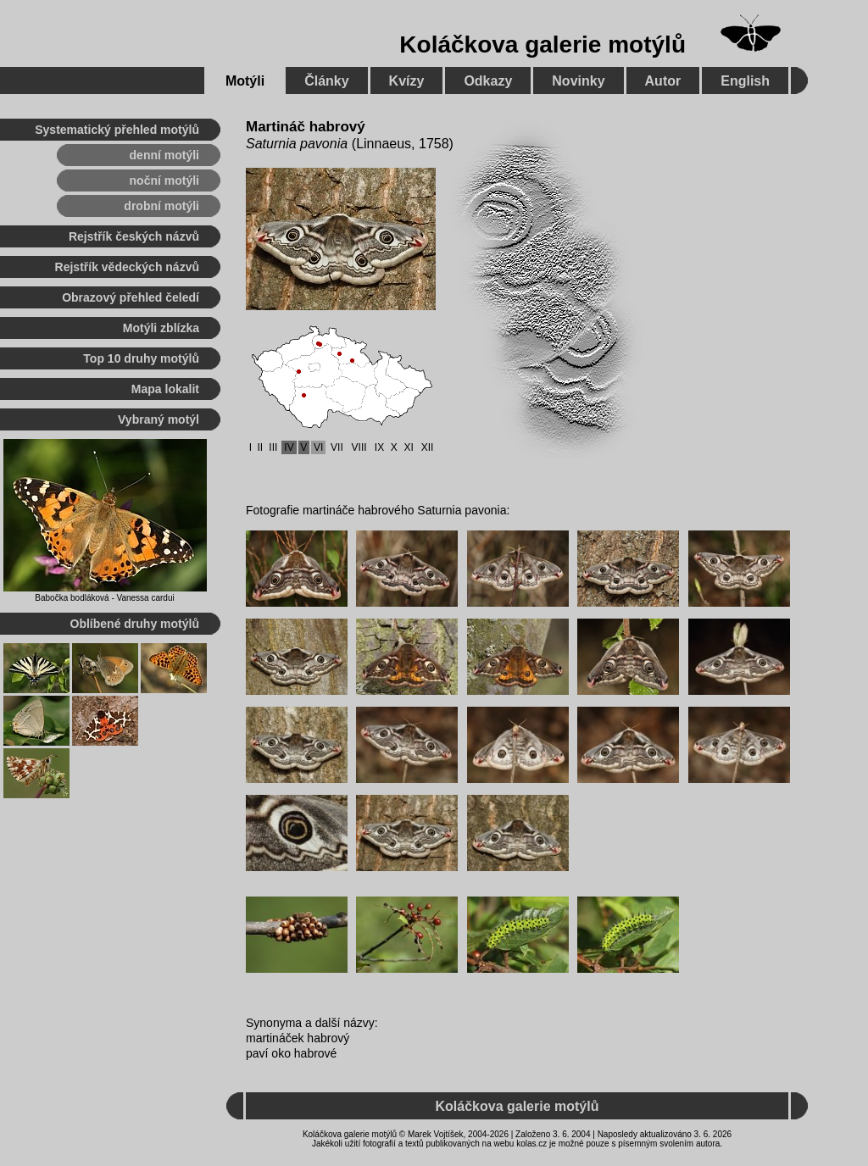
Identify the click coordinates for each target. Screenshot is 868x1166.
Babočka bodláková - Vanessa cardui (104, 597)
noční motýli (164, 180)
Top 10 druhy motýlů (141, 358)
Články (326, 81)
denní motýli (164, 155)
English (745, 81)
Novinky (578, 81)
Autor (663, 81)
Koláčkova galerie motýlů (542, 44)
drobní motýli (161, 206)
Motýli (244, 81)
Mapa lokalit (165, 389)
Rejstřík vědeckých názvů (127, 267)
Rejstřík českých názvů (134, 236)
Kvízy (407, 81)
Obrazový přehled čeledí (130, 297)
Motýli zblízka (161, 328)
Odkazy (488, 81)
